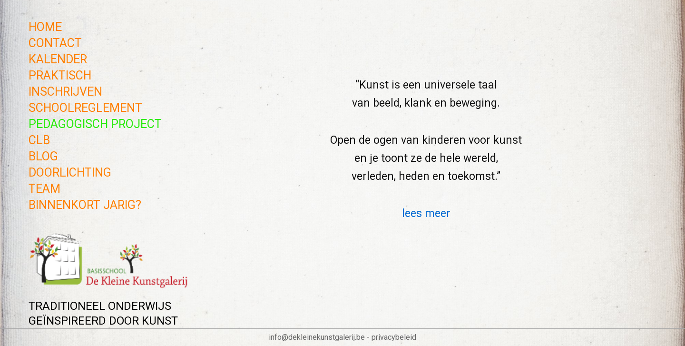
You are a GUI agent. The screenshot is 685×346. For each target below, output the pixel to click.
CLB (39, 140)
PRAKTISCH (60, 75)
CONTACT (55, 43)
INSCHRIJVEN (65, 92)
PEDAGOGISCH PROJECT (95, 124)
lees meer (426, 213)
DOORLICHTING (70, 172)
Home (45, 27)
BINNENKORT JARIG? (85, 205)
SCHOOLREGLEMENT (85, 108)
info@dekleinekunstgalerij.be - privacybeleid (342, 337)
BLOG (43, 156)
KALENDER (58, 59)
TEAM (44, 189)
